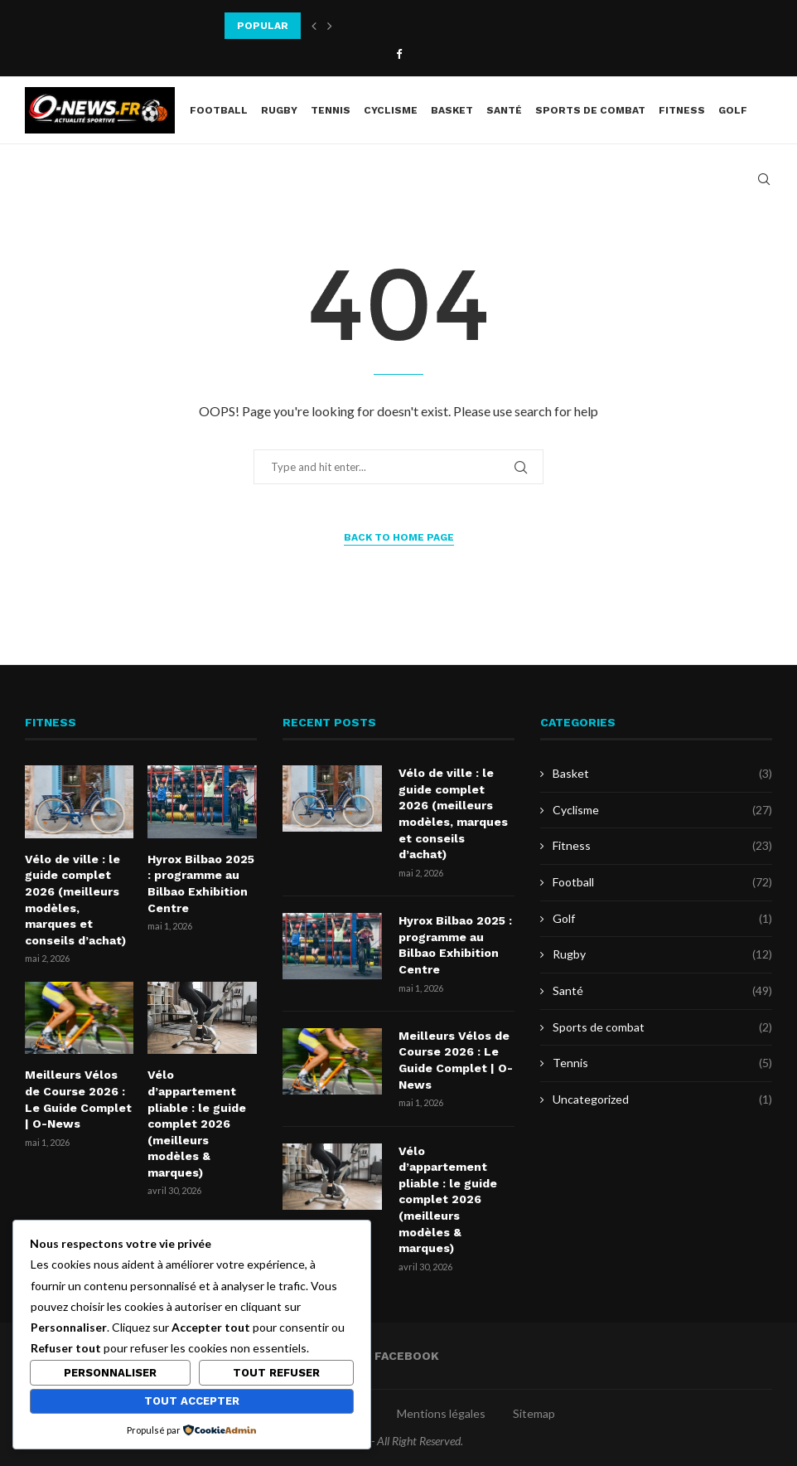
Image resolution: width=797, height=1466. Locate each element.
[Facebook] (399, 54)
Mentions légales (441, 1413)
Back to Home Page (399, 537)
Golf (732, 110)
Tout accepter (191, 1401)
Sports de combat (590, 110)
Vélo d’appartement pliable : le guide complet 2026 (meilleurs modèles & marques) (196, 1123)
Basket (452, 110)
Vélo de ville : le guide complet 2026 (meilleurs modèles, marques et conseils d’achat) (75, 899)
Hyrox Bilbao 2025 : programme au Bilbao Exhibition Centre (200, 883)
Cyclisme (391, 110)
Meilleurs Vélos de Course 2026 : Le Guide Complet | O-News (78, 1099)
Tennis (330, 110)
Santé (504, 110)
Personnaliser (110, 1372)
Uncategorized (662, 1099)
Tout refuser (276, 1372)
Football (219, 110)
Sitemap (534, 1413)
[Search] (764, 179)
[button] (314, 25)
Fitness (682, 110)
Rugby (279, 110)
